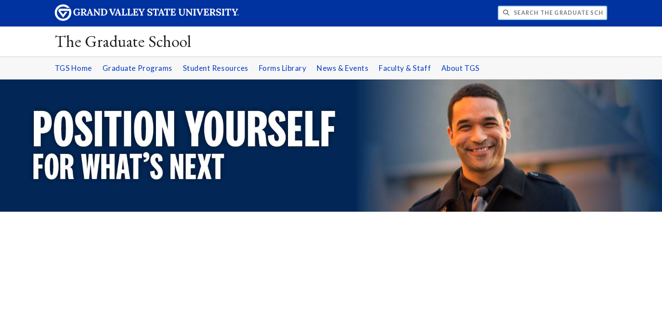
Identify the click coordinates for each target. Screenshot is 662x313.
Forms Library (283, 68)
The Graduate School (123, 41)
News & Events (342, 68)
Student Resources (215, 68)
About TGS (460, 68)
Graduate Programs (137, 68)
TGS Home (73, 68)
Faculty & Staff (405, 68)
